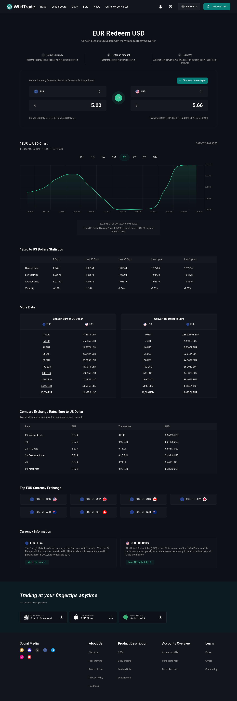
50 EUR (46, 360)
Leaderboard (59, 6)
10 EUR (46, 347)
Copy (75, 6)
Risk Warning (95, 661)
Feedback (94, 686)
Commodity (211, 669)
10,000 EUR (46, 392)
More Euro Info (37, 561)
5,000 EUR (46, 386)
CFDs (120, 652)
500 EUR (46, 373)
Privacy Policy (96, 677)
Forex (208, 652)
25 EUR (46, 354)
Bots (85, 6)
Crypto (208, 661)
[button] (189, 6)
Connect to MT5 (170, 661)
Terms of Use (96, 669)
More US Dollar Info (140, 561)
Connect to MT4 (170, 652)
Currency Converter (116, 6)
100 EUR (46, 366)
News (97, 6)
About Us (93, 652)
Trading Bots (124, 669)
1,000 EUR (46, 379)
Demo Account (169, 669)
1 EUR (46, 334)
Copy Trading (125, 661)
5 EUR (46, 341)
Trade (43, 6)
